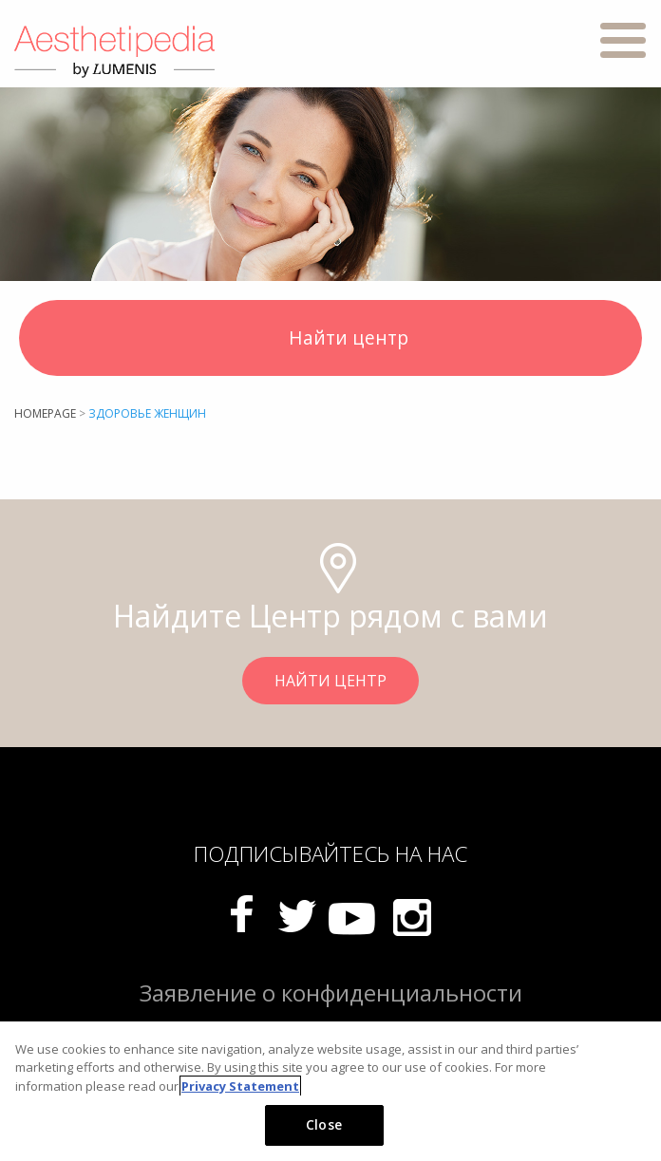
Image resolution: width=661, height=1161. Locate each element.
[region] (330, 1091)
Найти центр (331, 340)
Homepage (45, 413)
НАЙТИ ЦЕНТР (330, 680)
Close (324, 1124)
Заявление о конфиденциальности (331, 992)
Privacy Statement (240, 1086)
